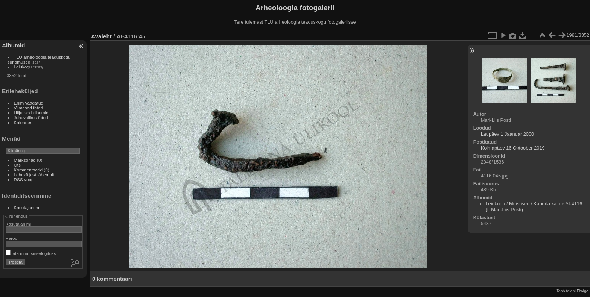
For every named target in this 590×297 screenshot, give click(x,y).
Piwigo (582, 291)
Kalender (23, 122)
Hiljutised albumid (31, 112)
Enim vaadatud (29, 102)
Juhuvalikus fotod (31, 117)
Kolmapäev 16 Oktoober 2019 (513, 148)
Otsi (18, 164)
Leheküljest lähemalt (34, 174)
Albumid (13, 45)
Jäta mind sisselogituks (31, 253)
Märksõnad (25, 160)
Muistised (519, 203)
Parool (12, 238)
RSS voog (24, 179)
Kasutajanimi (26, 207)
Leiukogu (23, 66)
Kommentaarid (28, 169)
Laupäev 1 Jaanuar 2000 (507, 134)
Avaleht (101, 36)
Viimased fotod (28, 107)
